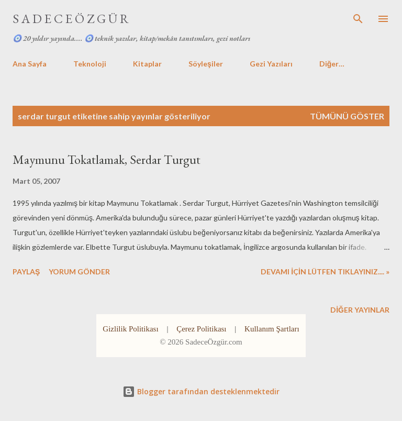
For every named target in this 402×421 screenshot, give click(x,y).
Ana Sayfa (30, 63)
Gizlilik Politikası (130, 329)
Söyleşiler (205, 63)
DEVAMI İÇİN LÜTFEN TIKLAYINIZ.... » (325, 271)
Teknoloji (89, 63)
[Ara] (358, 19)
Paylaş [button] (26, 271)
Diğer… (332, 63)
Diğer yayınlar (359, 309)
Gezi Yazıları (271, 63)
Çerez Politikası (201, 329)
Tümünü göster (347, 116)
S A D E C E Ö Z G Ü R (71, 18)
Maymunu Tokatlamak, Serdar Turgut (106, 159)
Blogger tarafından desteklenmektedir (201, 391)
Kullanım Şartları (271, 329)
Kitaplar (147, 63)
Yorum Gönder (79, 271)
